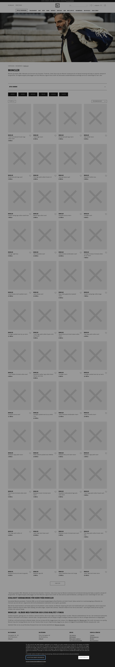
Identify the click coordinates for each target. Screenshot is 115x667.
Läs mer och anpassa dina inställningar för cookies (36, 661)
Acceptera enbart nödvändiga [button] (35, 657)
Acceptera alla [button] (83, 657)
